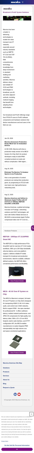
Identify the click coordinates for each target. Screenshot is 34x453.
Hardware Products (10, 231)
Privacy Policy (4, 441)
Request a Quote (9, 387)
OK (17, 449)
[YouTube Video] (25, 31)
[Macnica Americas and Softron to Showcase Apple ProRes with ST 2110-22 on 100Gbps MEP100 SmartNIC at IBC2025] (17, 207)
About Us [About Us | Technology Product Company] (6, 379)
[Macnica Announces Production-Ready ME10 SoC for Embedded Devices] (17, 150)
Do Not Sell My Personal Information (16, 445)
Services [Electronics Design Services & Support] (6, 376)
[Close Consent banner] (31, 414)
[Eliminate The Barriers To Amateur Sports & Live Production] (17, 178)
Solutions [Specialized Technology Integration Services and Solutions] (6, 368)
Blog (4, 383)
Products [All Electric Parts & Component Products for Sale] (6, 372)
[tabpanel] (17, 294)
